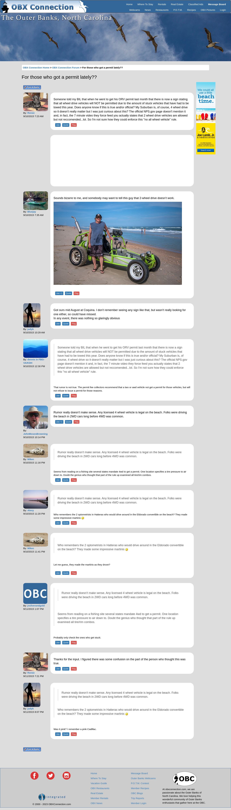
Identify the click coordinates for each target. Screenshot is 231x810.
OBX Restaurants (100, 788)
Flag (74, 125)
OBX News (96, 803)
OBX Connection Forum (65, 67)
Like (58, 125)
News (148, 10)
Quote (65, 125)
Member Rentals (99, 798)
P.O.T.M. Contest (140, 783)
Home (129, 4)
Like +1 (59, 293)
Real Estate (177, 4)
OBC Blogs (137, 793)
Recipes (191, 10)
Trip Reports (137, 798)
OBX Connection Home (36, 67)
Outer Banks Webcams (143, 778)
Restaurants (162, 10)
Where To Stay (145, 4)
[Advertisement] (122, 160)
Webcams (134, 10)
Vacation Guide (99, 783)
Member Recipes (140, 788)
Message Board (139, 773)
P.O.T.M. (177, 10)
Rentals (162, 4)
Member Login (138, 803)
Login (223, 10)
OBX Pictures (208, 10)
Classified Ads (195, 4)
